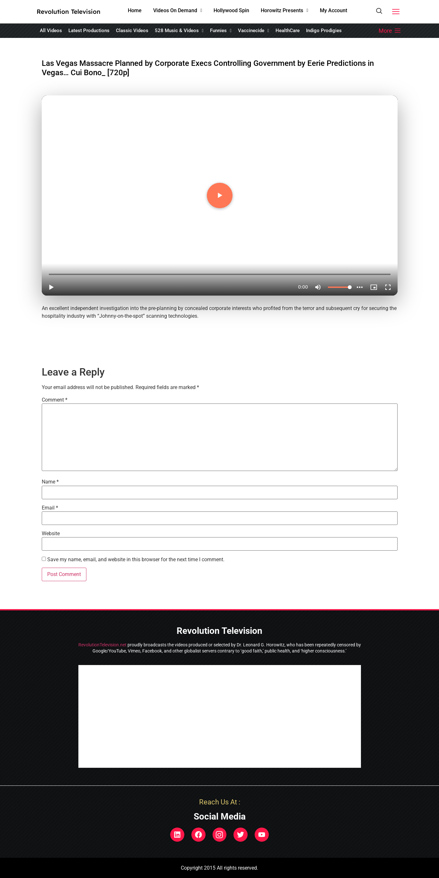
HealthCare (288, 30)
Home (135, 10)
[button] (177, 10)
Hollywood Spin (231, 10)
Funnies (221, 30)
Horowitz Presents (284, 10)
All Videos (51, 30)
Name (50, 481)
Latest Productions (89, 30)
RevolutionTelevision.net (102, 644)
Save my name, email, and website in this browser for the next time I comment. (135, 559)
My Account (333, 10)
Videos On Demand (177, 10)
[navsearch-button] (379, 11)
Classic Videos (132, 30)
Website (51, 533)
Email (50, 507)
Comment (54, 400)
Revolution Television (69, 11)
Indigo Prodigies (324, 30)
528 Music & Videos (179, 30)
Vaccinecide (253, 30)
